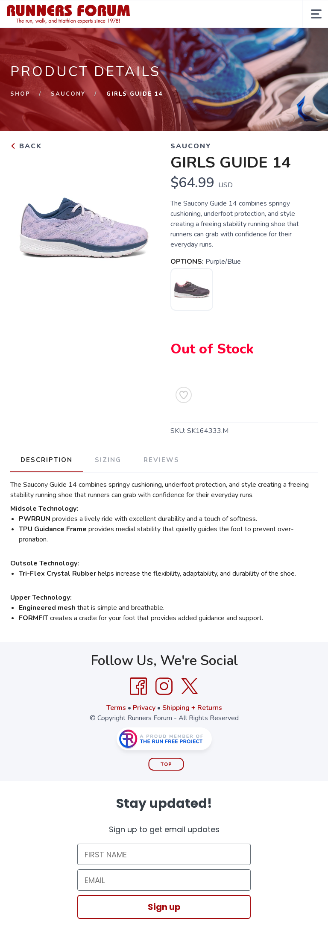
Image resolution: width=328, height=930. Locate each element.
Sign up (164, 907)
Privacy (144, 707)
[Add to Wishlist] (184, 395)
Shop (20, 94)
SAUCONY (68, 94)
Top (166, 764)
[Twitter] (189, 686)
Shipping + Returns (192, 707)
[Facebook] (138, 686)
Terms (116, 707)
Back (26, 146)
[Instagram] (164, 686)
